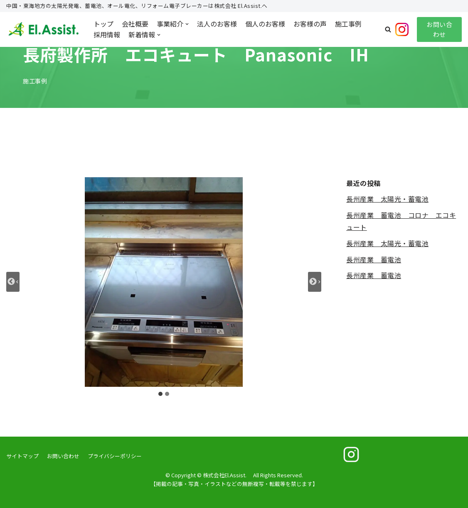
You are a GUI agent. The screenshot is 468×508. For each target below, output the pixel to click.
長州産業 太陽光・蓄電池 (387, 199)
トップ (103, 24)
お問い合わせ (439, 29)
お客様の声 (310, 24)
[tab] (160, 394)
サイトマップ (22, 456)
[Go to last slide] (13, 282)
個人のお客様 (265, 24)
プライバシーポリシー (115, 456)
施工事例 (348, 24)
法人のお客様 (217, 24)
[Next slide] (314, 282)
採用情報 (107, 34)
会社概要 (135, 24)
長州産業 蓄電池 (373, 259)
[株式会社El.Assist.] (43, 29)
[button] (388, 29)
